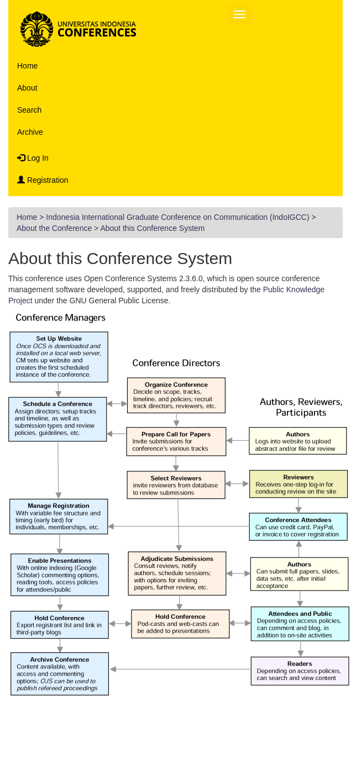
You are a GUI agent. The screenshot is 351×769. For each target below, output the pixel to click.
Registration (43, 180)
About (27, 87)
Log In (33, 158)
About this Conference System (152, 228)
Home (27, 65)
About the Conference (54, 228)
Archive (30, 132)
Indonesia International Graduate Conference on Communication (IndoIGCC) (177, 217)
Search (29, 110)
